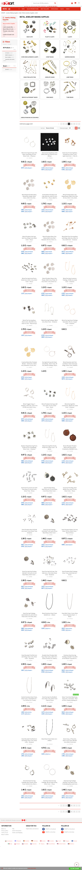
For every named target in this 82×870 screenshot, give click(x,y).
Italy (10, 844)
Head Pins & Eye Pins (29, 77)
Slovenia (33, 844)
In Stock (8, 53)
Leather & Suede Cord (8, 35)
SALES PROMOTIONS (32, 9)
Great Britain (51, 844)
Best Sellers (9, 57)
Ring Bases (49, 97)
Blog (62, 9)
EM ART (8, 69)
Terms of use (4, 832)
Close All (4, 21)
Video (68, 9)
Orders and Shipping (17, 832)
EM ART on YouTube (48, 832)
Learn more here (32, 868)
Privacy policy (4, 830)
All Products (7, 48)
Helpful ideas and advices (32, 828)
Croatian (51, 841)
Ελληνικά (18, 841)
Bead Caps (30, 37)
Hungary (66, 841)
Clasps (70, 37)
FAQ (13, 828)
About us (3, 828)
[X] (2, 868)
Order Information (16, 830)
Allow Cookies (74, 868)
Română (26, 841)
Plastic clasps (49, 37)
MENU (6, 9)
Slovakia (25, 844)
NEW (23, 9)
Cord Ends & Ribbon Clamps (29, 57)
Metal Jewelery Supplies (9, 24)
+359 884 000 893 (52, 6)
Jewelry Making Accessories (30, 117)
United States (61, 844)
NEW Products (9, 55)
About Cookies (5, 834)
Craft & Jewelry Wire (9, 27)
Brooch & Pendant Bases (29, 97)
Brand (5, 66)
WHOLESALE (54, 9)
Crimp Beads (50, 57)
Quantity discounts (8, 60)
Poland (17, 844)
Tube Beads (69, 97)
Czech (58, 841)
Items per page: (64, 128)
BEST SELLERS (45, 9)
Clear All (9, 44)
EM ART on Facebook (49, 829)
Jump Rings (69, 77)
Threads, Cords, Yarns (8, 31)
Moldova (71, 844)
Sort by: (43, 128)
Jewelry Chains (50, 77)
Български (8, 841)
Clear (14, 49)
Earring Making (70, 57)
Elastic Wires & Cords (9, 29)
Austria (42, 841)
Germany (34, 841)
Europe (74, 841)
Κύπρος (41, 844)
